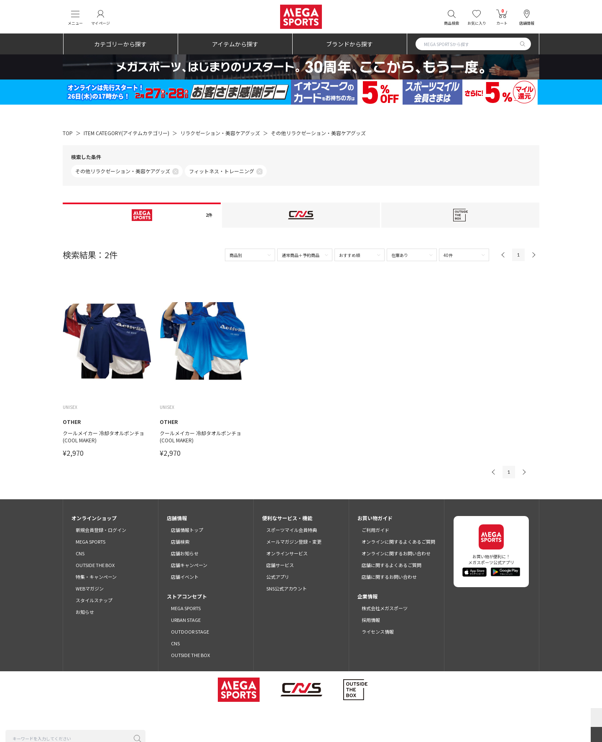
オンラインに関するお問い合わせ (396, 553)
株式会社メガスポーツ (385, 608)
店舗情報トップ (187, 529)
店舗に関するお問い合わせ (389, 576)
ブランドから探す (349, 44)
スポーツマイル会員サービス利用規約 (222, 717)
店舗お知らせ (185, 553)
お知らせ (85, 611)
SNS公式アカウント (286, 588)
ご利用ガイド (375, 529)
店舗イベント (185, 576)
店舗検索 (180, 541)
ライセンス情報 (378, 631)
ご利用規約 (163, 717)
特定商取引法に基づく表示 (349, 717)
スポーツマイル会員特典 (291, 529)
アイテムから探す (235, 44)
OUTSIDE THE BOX (95, 565)
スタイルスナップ (94, 600)
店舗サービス (280, 565)
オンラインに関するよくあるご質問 (398, 541)
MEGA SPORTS (90, 541)
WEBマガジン (90, 588)
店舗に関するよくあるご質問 (391, 565)
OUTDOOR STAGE (190, 631)
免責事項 (395, 717)
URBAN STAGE (186, 619)
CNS (80, 553)
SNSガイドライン (432, 717)
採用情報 (371, 619)
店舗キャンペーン (189, 565)
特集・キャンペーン (96, 576)
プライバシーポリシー (291, 717)
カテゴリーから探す (120, 44)
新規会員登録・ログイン (101, 529)
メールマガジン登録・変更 (293, 541)
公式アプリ (277, 576)
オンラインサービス (287, 553)
